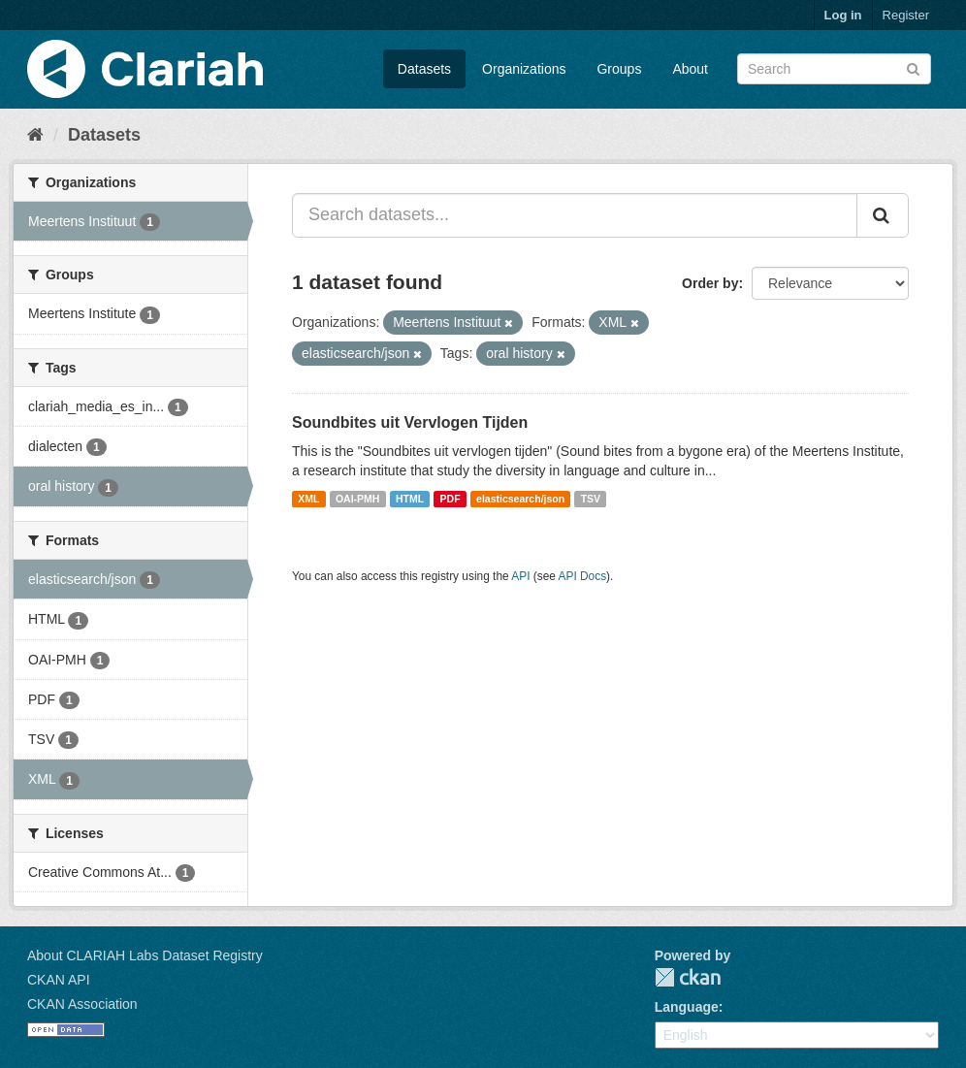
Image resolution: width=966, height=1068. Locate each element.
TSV (590, 498)
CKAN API (58, 979)
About (690, 69)
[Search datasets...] (574, 215)
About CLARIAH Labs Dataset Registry (145, 955)
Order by (710, 283)
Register (906, 15)
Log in (843, 15)
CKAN (688, 977)
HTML (410, 498)
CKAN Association (82, 1004)
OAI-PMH (358, 498)
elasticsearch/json (520, 498)
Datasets (424, 69)
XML (308, 498)
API (520, 576)
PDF (450, 498)
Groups (618, 69)
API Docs (583, 576)
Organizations (523, 69)
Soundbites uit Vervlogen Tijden (410, 422)
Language (687, 1007)
